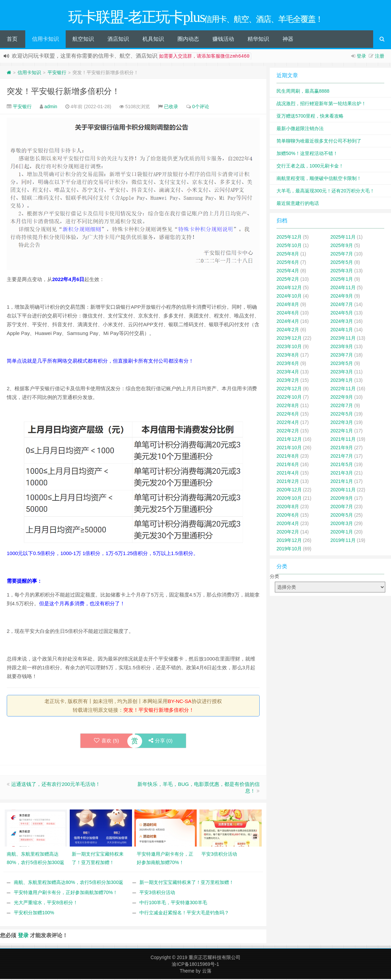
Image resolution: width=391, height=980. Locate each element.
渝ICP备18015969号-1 (195, 965)
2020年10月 (289, 499)
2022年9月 (341, 398)
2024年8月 (287, 305)
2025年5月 (341, 263)
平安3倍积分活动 (157, 893)
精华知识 (258, 40)
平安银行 (56, 73)
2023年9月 (341, 347)
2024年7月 (341, 305)
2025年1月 (341, 280)
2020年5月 (341, 516)
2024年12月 (289, 288)
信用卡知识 (45, 40)
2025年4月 (287, 271)
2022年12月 (289, 389)
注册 (379, 57)
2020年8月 (287, 507)
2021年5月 (341, 465)
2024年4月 (287, 322)
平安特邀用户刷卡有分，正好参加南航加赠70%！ (66, 893)
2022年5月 (341, 415)
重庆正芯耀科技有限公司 (214, 958)
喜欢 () (106, 741)
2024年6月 (287, 313)
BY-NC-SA (179, 702)
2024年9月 (341, 297)
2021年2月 (287, 482)
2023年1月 (341, 381)
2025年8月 (287, 254)
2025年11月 (343, 238)
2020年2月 (287, 532)
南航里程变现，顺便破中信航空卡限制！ (318, 179)
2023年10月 (289, 347)
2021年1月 (341, 482)
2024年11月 (343, 288)
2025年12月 (289, 238)
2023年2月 (287, 381)
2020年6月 (287, 516)
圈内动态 (188, 40)
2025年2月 (287, 280)
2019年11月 (343, 541)
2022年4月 (287, 423)
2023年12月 (289, 339)
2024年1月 (341, 330)
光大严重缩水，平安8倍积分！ (46, 903)
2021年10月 (289, 448)
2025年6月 (287, 263)
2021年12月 (289, 440)
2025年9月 (341, 246)
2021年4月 (287, 474)
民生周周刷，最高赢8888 (302, 92)
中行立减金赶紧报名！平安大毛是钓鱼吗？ (184, 913)
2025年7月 (341, 254)
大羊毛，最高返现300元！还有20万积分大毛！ (325, 191)
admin (50, 107)
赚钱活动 (223, 40)
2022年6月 (287, 415)
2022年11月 (343, 389)
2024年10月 (289, 297)
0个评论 (200, 107)
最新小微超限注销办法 (300, 129)
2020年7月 (341, 507)
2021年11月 (343, 440)
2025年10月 (289, 246)
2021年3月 (341, 474)
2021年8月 (287, 457)
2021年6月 (287, 465)
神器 (288, 40)
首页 (12, 40)
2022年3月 (341, 423)
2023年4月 (287, 372)
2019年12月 (289, 541)
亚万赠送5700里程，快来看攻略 (310, 117)
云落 (206, 972)
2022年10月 (289, 398)
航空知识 (83, 40)
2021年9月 (341, 448)
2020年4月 (287, 524)
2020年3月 (341, 524)
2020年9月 (341, 499)
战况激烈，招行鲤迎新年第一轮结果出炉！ (321, 104)
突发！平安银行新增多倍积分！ (63, 92)
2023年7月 (341, 356)
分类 (274, 577)
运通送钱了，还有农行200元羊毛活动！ (55, 785)
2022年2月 (287, 431)
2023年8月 (287, 356)
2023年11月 (343, 339)
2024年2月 (287, 330)
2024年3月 (341, 322)
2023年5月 (341, 364)
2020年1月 (341, 532)
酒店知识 (118, 40)
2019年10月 (289, 549)
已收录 (171, 107)
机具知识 (153, 40)
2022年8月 (287, 406)
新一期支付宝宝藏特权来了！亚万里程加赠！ (186, 883)
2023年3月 (341, 372)
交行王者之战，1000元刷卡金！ (310, 167)
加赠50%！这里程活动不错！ (307, 154)
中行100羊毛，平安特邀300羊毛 (173, 903)
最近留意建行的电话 (297, 204)
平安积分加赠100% (34, 913)
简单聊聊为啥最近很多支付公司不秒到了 (318, 142)
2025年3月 (341, 271)
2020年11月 (343, 490)
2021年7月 (341, 457)
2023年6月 (287, 364)
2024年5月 (341, 313)
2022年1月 (341, 431)
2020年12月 (289, 490)
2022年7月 (341, 406)
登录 (361, 57)
